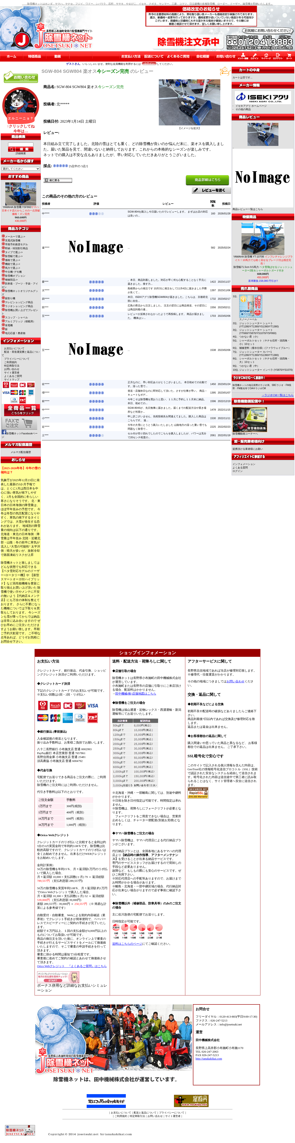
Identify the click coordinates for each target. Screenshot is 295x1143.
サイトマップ (11, 379)
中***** (45, 213)
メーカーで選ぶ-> (13, 236)
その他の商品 (243, 109)
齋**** (45, 281)
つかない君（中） (249, 365)
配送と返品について (145, 1112)
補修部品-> (10, 279)
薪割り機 (8, 298)
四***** (45, 298)
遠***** (45, 247)
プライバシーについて (17, 358)
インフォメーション (244, 464)
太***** (45, 290)
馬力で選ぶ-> (11, 268)
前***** (45, 401)
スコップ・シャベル (15, 317)
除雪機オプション (13, 275)
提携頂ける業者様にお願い (248, 448)
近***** (45, 426)
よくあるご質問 (13, 376)
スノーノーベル (248, 319)
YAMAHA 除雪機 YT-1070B (262, 260)
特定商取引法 (11, 365)
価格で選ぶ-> (11, 260)
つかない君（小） (249, 336)
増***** (45, 392)
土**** (45, 435)
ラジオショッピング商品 (17, 306)
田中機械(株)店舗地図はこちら (135, 693)
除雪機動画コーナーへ (250, 432)
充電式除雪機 (11, 240)
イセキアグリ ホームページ (251, 105)
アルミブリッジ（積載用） (18, 321)
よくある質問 (240, 467)
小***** (45, 418)
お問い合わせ (11, 369)
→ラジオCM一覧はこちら (278, 395)
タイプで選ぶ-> (12, 252)
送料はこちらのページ (127, 943)
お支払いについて (14, 348)
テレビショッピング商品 (17, 302)
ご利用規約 (10, 362)
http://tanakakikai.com (209, 1058)
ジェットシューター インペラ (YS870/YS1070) (266, 369)
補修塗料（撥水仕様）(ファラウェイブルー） (265, 347)
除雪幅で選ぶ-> (12, 256)
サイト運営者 (11, 372)
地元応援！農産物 (13, 333)
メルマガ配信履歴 (21, 452)
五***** (45, 315)
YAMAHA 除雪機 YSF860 (21, 210)
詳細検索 (21, 153)
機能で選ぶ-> (11, 264)
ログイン (238, 471)
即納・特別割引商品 (15, 248)
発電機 (7, 325)
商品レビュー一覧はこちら (248, 209)
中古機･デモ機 (12, 271)
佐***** (45, 384)
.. (233, 147)
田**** (45, 307)
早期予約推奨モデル (15, 244)
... (129, 247)
